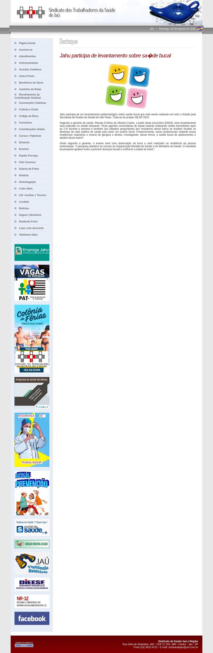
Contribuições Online (32, 129)
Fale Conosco (27, 162)
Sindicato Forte (28, 221)
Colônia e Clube (28, 109)
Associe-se (25, 49)
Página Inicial (27, 43)
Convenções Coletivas (32, 102)
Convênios (25, 122)
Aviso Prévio (26, 76)
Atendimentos (27, 56)
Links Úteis (26, 188)
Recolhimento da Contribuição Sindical (27, 96)
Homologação (27, 182)
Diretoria (24, 142)
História (24, 175)
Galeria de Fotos (29, 168)
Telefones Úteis (28, 234)
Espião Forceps (28, 155)
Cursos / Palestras (30, 135)
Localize (24, 201)
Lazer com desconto (31, 228)
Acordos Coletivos (30, 69)
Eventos (24, 149)
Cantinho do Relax (30, 89)
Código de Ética (28, 116)
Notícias (24, 208)
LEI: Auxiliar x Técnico (32, 195)
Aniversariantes (28, 62)
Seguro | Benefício (30, 214)
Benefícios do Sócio (31, 82)
